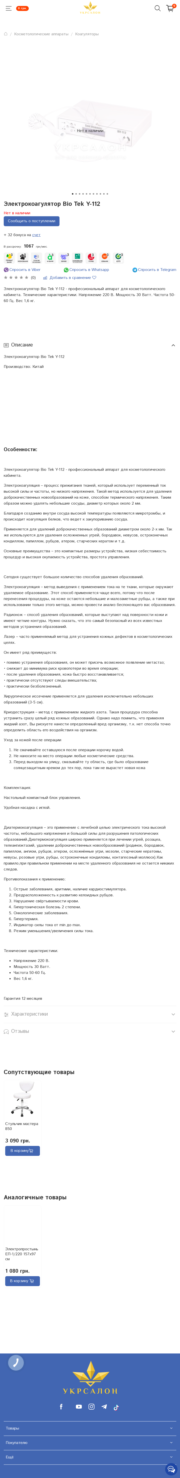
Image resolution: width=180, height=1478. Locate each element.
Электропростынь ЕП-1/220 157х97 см (21, 1254)
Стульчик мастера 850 (21, 1126)
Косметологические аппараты (41, 34)
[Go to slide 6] (90, 194)
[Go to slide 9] (100, 194)
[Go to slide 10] (104, 194)
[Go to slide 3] (79, 194)
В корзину (21, 1151)
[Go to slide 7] (93, 194)
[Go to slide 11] (107, 194)
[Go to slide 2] (76, 194)
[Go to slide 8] (97, 194)
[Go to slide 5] (86, 194)
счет (36, 235)
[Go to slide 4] (83, 194)
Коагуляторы (87, 34)
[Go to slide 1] (72, 194)
